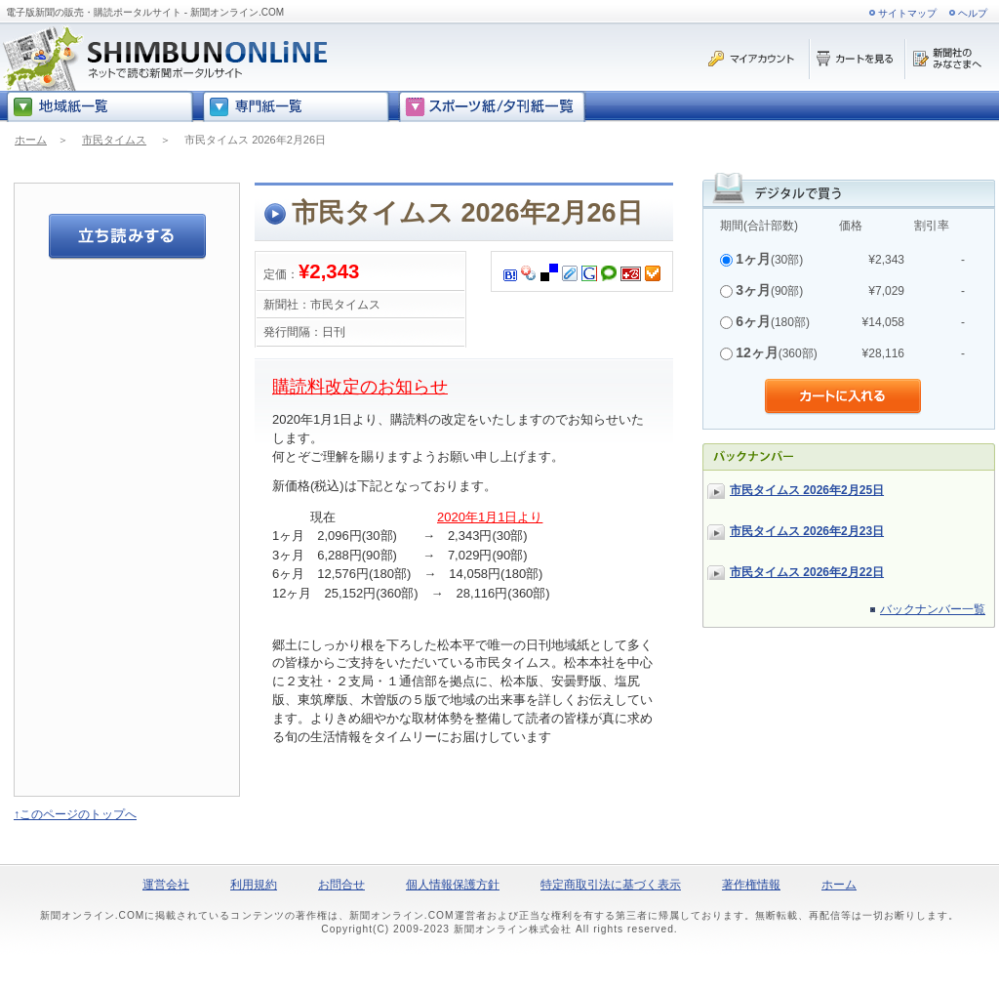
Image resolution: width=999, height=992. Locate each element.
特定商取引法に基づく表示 (610, 884)
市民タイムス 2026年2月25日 (807, 490)
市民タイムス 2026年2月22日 (807, 572)
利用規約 (253, 884)
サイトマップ (907, 13)
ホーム (31, 139)
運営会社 (165, 884)
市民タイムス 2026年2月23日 (807, 531)
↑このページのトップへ (75, 814)
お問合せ (341, 884)
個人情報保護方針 (453, 884)
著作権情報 (751, 884)
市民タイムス (114, 139)
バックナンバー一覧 (932, 609)
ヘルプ (972, 13)
